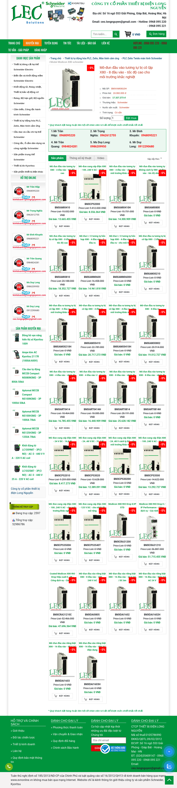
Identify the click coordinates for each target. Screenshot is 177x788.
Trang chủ (15, 43)
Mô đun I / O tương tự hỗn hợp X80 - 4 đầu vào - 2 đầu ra (92, 239)
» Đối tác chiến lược (23, 737)
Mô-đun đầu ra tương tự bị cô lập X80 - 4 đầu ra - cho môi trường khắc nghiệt (122, 309)
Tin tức (67, 43)
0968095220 (67, 135)
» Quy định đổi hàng (63, 741)
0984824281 (70, 146)
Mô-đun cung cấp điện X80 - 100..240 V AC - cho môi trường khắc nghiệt (62, 507)
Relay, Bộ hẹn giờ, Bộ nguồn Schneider (29, 101)
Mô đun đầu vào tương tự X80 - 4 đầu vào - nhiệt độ (62, 373)
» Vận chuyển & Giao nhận (67, 734)
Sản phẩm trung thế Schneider (24, 157)
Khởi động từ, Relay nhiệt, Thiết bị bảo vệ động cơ (27, 89)
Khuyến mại (32, 43)
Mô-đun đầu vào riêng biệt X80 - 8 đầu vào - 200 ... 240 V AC (92, 577)
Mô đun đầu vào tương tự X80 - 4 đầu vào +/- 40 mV (92, 373)
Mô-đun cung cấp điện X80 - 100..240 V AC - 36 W (152, 440)
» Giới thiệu (17, 730)
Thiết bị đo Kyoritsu (24, 165)
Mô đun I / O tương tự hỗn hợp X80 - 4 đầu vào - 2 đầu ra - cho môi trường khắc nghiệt (122, 240)
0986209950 (98, 146)
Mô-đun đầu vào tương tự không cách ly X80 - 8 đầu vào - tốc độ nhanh (152, 169)
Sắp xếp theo (154, 159)
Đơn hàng (157, 34)
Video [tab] (100, 158)
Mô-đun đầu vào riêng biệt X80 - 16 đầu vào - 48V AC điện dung (92, 646)
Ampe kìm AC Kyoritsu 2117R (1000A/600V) (30, 356)
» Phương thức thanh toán (67, 727)
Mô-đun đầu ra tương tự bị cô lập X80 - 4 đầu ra (92, 307)
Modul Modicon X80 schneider (66, 62)
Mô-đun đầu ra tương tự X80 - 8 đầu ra (152, 307)
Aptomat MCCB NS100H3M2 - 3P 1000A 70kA (31, 415)
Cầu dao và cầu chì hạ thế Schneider (27, 134)
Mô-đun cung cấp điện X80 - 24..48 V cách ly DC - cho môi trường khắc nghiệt (122, 441)
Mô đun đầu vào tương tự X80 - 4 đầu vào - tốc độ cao (62, 169)
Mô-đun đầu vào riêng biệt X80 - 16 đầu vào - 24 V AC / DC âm (122, 577)
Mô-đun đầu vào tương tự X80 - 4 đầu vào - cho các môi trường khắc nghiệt (122, 169)
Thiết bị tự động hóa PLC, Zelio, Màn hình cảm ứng (27, 123)
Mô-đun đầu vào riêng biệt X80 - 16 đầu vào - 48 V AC (62, 645)
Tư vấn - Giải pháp (18, 50)
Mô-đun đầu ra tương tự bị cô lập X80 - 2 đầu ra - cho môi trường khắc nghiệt (62, 309)
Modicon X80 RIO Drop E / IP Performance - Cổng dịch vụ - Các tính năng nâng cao (152, 508)
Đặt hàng (64, 226)
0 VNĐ (136, 34)
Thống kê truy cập (23, 507)
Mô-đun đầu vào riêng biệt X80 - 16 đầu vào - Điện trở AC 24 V (152, 577)
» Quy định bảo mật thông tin (26, 760)
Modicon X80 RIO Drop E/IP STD (122, 506)
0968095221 (149, 135)
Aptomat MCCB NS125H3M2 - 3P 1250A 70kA (31, 432)
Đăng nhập (40, 50)
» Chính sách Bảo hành (65, 747)
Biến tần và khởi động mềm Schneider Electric (28, 78)
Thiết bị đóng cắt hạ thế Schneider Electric (26, 67)
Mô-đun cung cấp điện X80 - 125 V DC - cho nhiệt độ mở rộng (92, 507)
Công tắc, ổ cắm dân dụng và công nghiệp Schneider (29, 146)
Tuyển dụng (51, 43)
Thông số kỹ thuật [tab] (80, 158)
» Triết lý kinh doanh (23, 744)
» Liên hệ (16, 751)
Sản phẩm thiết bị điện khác (28, 171)
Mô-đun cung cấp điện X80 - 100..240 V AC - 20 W (92, 168)
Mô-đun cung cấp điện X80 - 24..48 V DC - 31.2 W (92, 440)
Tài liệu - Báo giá (86, 43)
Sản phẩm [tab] (57, 158)
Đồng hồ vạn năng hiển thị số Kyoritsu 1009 (32, 339)
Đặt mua (131, 118)
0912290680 (146, 146)
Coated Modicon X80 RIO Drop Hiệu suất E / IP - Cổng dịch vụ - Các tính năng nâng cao (62, 577)
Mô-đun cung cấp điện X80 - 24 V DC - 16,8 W (62, 440)
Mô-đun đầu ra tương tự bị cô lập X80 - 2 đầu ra (152, 238)
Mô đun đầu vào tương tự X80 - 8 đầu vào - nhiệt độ (122, 373)
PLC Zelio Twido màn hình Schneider (142, 58)
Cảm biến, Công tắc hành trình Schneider (27, 112)
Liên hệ (105, 43)
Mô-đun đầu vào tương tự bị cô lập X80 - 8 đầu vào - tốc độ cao (62, 239)
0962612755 (108, 135)
